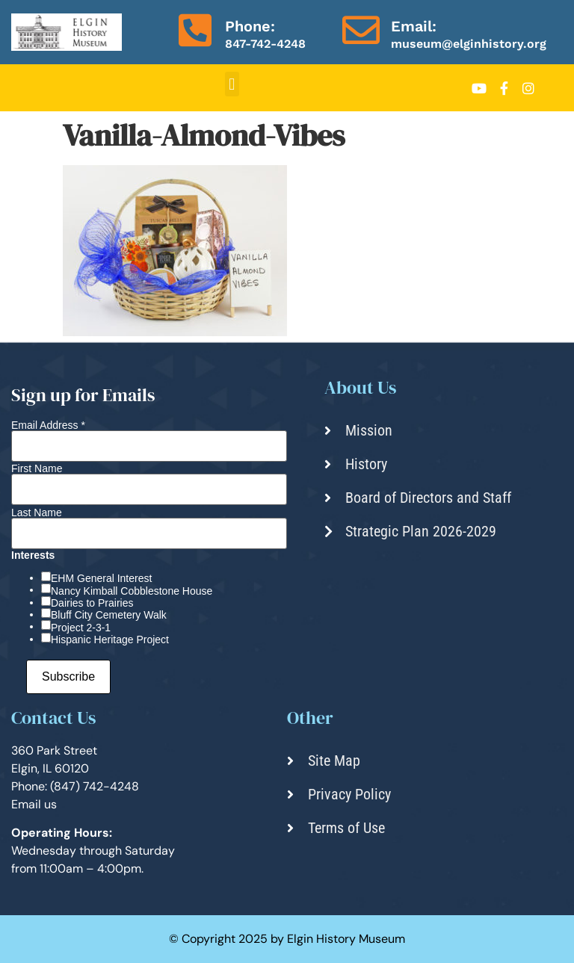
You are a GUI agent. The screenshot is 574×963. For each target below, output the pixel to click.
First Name (36, 468)
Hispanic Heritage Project (110, 639)
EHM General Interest (101, 578)
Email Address (48, 425)
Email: (413, 26)
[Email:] (361, 30)
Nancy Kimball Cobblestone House (131, 591)
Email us (34, 804)
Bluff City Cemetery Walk (109, 615)
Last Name (36, 512)
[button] (232, 84)
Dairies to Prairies (92, 603)
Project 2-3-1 (81, 627)
